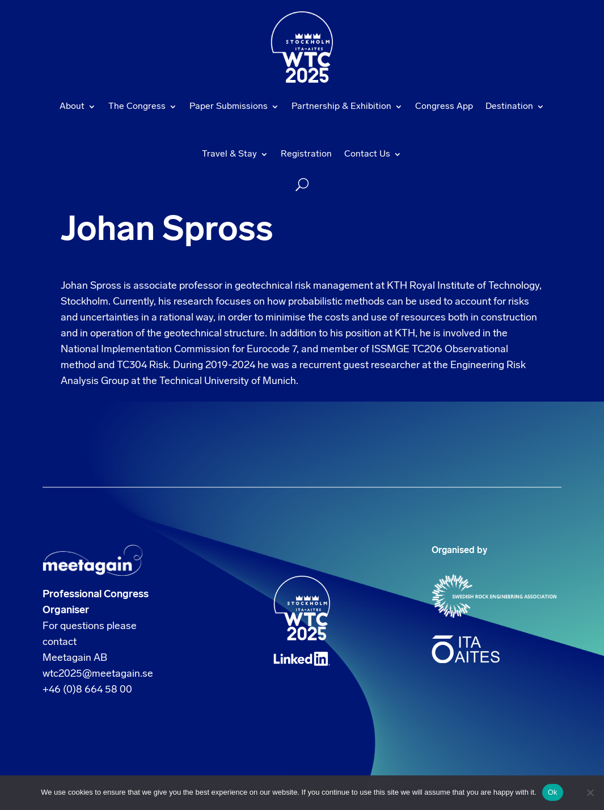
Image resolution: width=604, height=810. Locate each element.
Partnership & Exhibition (341, 106)
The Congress (137, 106)
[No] (589, 792)
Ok (552, 792)
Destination (509, 106)
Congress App (444, 106)
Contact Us (367, 154)
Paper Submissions (228, 106)
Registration (306, 154)
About (72, 106)
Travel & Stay (229, 154)
